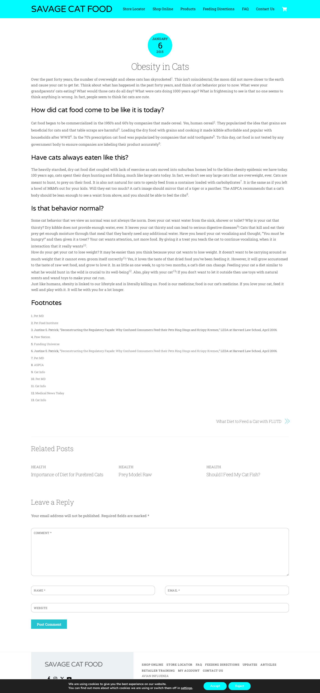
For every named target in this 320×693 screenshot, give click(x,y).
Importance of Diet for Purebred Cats (67, 474)
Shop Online (163, 8)
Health (38, 466)
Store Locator (134, 8)
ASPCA (39, 365)
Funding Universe (47, 344)
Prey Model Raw (135, 474)
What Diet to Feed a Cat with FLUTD (249, 421)
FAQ (245, 8)
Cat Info (39, 372)
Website (41, 608)
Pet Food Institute (46, 323)
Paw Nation (42, 337)
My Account (189, 671)
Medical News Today (49, 393)
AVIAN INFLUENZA (155, 676)
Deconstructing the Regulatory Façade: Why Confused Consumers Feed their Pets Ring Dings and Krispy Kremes (139, 351)
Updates (250, 665)
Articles (268, 665)
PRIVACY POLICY (166, 686)
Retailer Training (158, 671)
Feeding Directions (218, 8)
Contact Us (265, 8)
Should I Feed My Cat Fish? (233, 474)
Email (174, 590)
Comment (43, 533)
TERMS (147, 686)
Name (39, 590)
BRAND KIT (188, 686)
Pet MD (39, 316)
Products (188, 8)
